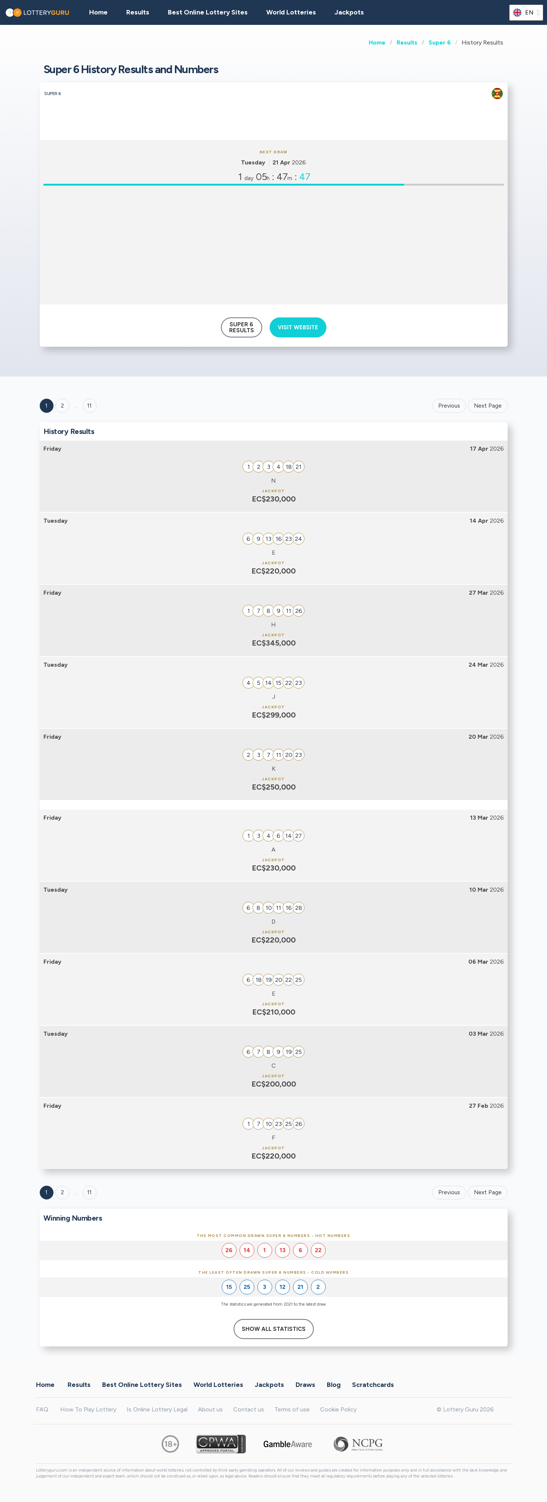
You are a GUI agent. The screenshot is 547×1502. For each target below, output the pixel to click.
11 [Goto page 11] (89, 1192)
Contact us (248, 1409)
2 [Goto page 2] (62, 405)
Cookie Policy (338, 1409)
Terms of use (292, 1409)
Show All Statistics (274, 1329)
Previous (449, 405)
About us (210, 1409)
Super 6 (440, 42)
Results (407, 42)
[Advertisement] (273, 245)
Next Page (488, 405)
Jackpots (349, 12)
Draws (305, 1385)
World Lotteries (291, 12)
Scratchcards (373, 1385)
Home (377, 42)
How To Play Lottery (88, 1409)
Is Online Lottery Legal (157, 1409)
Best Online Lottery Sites (208, 12)
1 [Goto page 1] (46, 405)
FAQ (42, 1409)
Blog (334, 1385)
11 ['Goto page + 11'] (89, 405)
